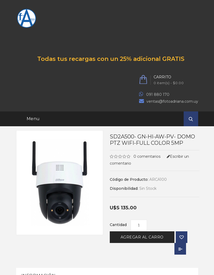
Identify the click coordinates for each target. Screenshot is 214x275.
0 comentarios (147, 156)
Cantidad (118, 224)
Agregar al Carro (142, 237)
